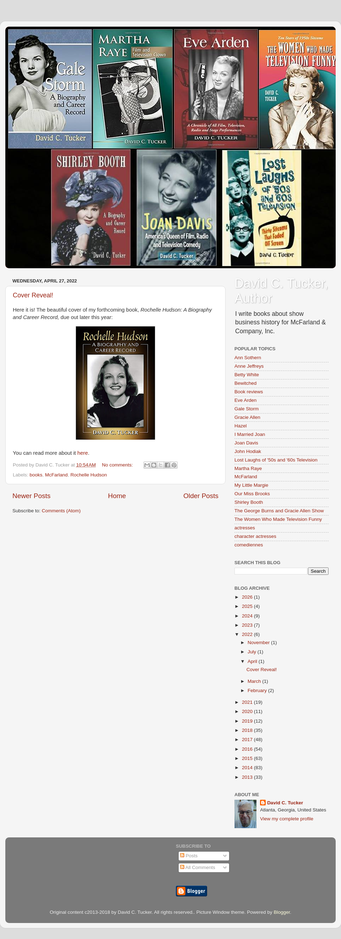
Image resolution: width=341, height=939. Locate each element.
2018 (248, 730)
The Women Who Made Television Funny (278, 519)
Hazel (240, 425)
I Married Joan (249, 434)
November (259, 642)
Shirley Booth (248, 502)
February (258, 690)
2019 (248, 721)
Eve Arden (245, 400)
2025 (248, 606)
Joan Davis (246, 443)
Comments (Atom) (61, 510)
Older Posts (200, 496)
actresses (244, 527)
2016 (248, 749)
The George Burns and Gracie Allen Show (279, 510)
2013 (248, 777)
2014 (248, 767)
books (35, 474)
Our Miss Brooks (252, 493)
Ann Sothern (247, 357)
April (253, 661)
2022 (248, 634)
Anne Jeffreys (249, 366)
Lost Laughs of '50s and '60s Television (276, 460)
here (82, 453)
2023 (248, 625)
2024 (248, 616)
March (255, 681)
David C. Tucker (285, 802)
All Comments (197, 867)
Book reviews (248, 391)
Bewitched (245, 383)
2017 (248, 739)
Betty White (246, 374)
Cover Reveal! (33, 295)
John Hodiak (247, 451)
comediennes (248, 544)
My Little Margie (251, 485)
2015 (248, 758)
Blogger (282, 912)
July (253, 651)
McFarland (56, 474)
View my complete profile (286, 818)
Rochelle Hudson (88, 474)
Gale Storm (246, 408)
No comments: (118, 465)
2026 (248, 597)
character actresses (255, 536)
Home (117, 496)
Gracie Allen (247, 417)
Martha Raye (248, 468)
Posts (189, 855)
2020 (248, 711)
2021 (248, 702)
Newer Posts (31, 496)
